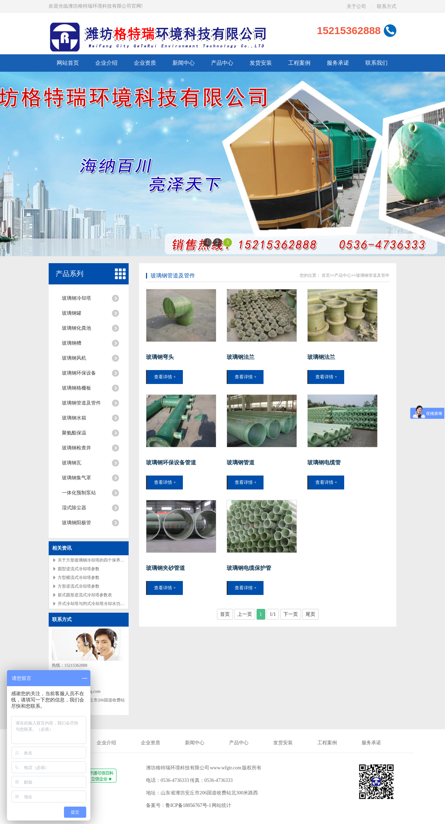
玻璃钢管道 (240, 462)
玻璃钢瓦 (71, 462)
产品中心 (342, 275)
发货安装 (283, 742)
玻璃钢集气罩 (76, 477)
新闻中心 (194, 742)
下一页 (290, 614)
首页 (326, 275)
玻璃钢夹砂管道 (165, 568)
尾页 (310, 614)
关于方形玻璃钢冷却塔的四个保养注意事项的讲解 (103, 560)
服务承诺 (371, 742)
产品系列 (69, 273)
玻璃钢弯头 (160, 357)
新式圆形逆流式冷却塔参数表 (85, 595)
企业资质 (150, 742)
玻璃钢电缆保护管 (249, 568)
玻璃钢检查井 (76, 447)
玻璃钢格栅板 (76, 388)
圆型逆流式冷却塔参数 (78, 568)
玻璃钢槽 (71, 343)
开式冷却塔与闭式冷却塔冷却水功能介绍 (95, 603)
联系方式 (62, 619)
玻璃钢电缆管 (324, 462)
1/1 (273, 614)
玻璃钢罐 (71, 313)
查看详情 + (165, 376)
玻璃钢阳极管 (76, 522)
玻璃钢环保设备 (79, 373)
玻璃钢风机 (74, 358)
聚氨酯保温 (74, 432)
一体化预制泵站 (79, 492)
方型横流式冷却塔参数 (78, 577)
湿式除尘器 (74, 507)
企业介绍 (106, 742)
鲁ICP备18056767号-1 (188, 805)
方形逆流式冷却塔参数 (78, 586)
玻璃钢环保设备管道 (171, 462)
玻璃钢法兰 (240, 357)
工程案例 (327, 742)
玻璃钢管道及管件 (81, 403)
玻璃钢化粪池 (76, 328)
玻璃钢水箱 (74, 418)
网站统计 (221, 805)
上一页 (244, 614)
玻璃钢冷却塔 (76, 298)
